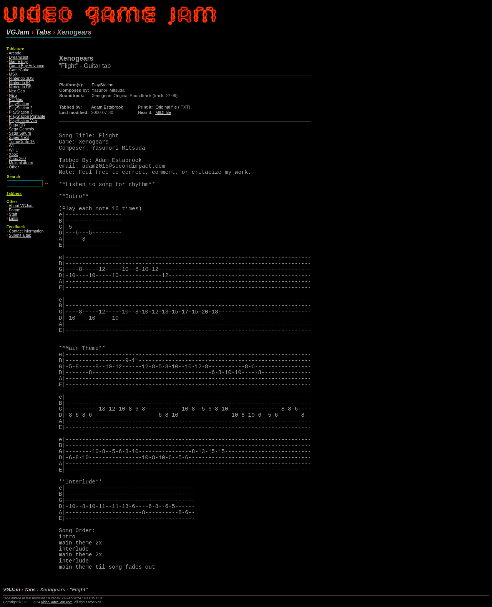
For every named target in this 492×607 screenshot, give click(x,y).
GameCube (19, 70)
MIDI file (163, 112)
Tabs (43, 32)
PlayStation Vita (23, 121)
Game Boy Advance (26, 66)
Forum (14, 210)
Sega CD (17, 125)
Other (14, 167)
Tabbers (14, 193)
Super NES (19, 137)
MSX (13, 74)
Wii (11, 146)
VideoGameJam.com (56, 602)
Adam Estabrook (107, 107)
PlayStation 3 (20, 112)
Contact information (26, 231)
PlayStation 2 (20, 108)
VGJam (18, 32)
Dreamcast (18, 57)
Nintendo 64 (19, 83)
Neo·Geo (17, 91)
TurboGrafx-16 (22, 142)
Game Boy (18, 61)
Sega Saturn (20, 133)
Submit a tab (20, 235)
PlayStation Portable (27, 116)
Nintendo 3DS (21, 78)
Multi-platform (21, 163)
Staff (13, 214)
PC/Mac (16, 99)
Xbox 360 (17, 159)
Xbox (13, 154)
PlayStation (19, 104)
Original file (166, 107)
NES (13, 95)
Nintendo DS (20, 87)
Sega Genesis (21, 129)
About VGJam (21, 206)
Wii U (13, 150)
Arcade (15, 53)
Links (13, 218)
